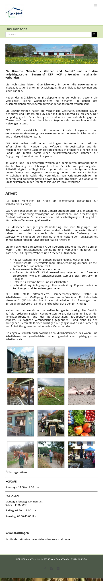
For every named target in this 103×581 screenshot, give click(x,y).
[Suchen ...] (48, 34)
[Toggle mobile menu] (96, 5)
